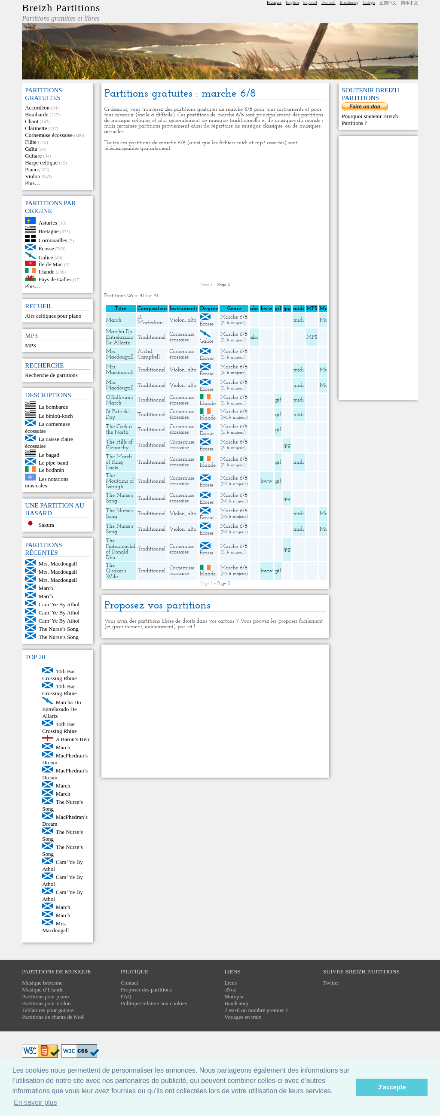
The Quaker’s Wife (116, 571)
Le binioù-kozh (56, 416)
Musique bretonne (42, 982)
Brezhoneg (349, 2)
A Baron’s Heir (73, 739)
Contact (129, 982)
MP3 (30, 345)
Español (310, 2)
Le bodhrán (51, 470)
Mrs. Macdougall (58, 563)
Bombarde (36, 114)
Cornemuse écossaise (49, 135)
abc (254, 337)
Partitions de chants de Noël (53, 1017)
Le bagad (49, 454)
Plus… (32, 183)
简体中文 (409, 2)
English (292, 2)
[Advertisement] (215, 217)
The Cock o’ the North (119, 429)
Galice (46, 257)
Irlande (47, 271)
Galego (369, 2)
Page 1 (206, 285)
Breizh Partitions (61, 7)
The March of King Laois (119, 462)
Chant (31, 121)
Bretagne (49, 231)
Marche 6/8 (234, 317)
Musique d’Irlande (42, 989)
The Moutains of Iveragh (120, 481)
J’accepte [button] (392, 1087)
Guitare (33, 155)
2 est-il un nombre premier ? (256, 1010)
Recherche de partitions (51, 375)
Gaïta (31, 149)
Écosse (46, 248)
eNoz (230, 989)
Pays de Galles (55, 279)
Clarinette (36, 128)
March (46, 588)
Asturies (48, 222)
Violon (32, 176)
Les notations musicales (46, 482)
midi (298, 320)
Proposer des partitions (146, 989)
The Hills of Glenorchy (119, 444)
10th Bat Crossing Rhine (59, 674)
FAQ (126, 996)
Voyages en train (242, 1017)
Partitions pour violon (46, 1003)
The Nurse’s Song (59, 629)
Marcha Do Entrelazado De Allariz (61, 709)
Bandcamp (236, 1003)
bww (266, 481)
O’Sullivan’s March (119, 400)
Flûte (31, 142)
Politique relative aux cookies (154, 1003)
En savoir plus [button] (35, 1102)
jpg (287, 445)
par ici (184, 626)
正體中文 (388, 2)
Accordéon (37, 107)
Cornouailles (53, 240)
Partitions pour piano (45, 996)
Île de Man (51, 264)
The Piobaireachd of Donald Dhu (121, 549)
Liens (230, 982)
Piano (31, 169)
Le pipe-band (53, 462)
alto (192, 320)
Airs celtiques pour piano (53, 316)
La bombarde (53, 407)
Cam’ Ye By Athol (59, 604)
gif (278, 400)
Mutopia (233, 996)
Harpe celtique (41, 162)
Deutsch (328, 2)
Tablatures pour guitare (47, 1010)
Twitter (331, 982)
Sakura (46, 525)
